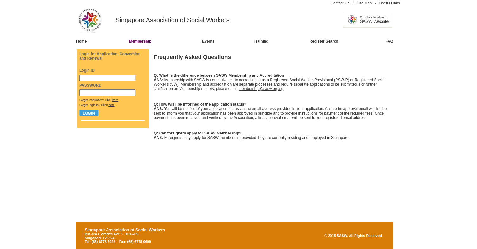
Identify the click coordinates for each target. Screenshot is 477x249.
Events (208, 41)
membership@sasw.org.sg (261, 89)
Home (81, 41)
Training (261, 41)
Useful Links (389, 3)
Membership (140, 41)
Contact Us (339, 3)
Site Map (364, 3)
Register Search (324, 41)
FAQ (389, 41)
